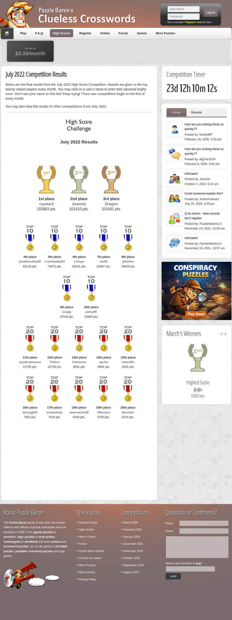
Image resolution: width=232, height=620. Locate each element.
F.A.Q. (39, 33)
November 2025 (133, 551)
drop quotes (47, 536)
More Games (87, 572)
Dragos (111, 204)
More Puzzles (165, 33)
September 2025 (133, 565)
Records (196, 112)
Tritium (55, 362)
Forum (123, 33)
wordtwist (31, 541)
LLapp (66, 311)
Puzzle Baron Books (91, 551)
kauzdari (128, 412)
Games (142, 33)
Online (105, 33)
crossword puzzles (15, 546)
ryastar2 (46, 204)
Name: (170, 523)
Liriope (79, 261)
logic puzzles (26, 536)
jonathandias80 (30, 261)
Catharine (79, 362)
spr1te (103, 362)
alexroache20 (78, 412)
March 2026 (130, 522)
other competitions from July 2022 (79, 106)
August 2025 (131, 572)
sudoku (56, 541)
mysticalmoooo (30, 362)
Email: (169, 531)
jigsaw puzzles (43, 532)
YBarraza (103, 412)
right (225, 334)
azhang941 (30, 412)
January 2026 (131, 536)
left (221, 334)
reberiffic (128, 362)
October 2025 (131, 558)
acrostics (9, 536)
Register (85, 33)
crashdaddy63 (55, 261)
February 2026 (132, 529)
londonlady (54, 412)
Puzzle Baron (18, 522)
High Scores (61, 33)
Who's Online (87, 536)
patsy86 (91, 311)
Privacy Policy (87, 579)
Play (23, 33)
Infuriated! (191, 173)
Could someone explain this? (204, 193)
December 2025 (133, 543)
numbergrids (12, 541)
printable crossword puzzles (34, 551)
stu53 (103, 261)
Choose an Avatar (90, 558)
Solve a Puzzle (88, 522)
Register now (194, 22)
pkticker (128, 261)
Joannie (79, 204)
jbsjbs (202, 389)
